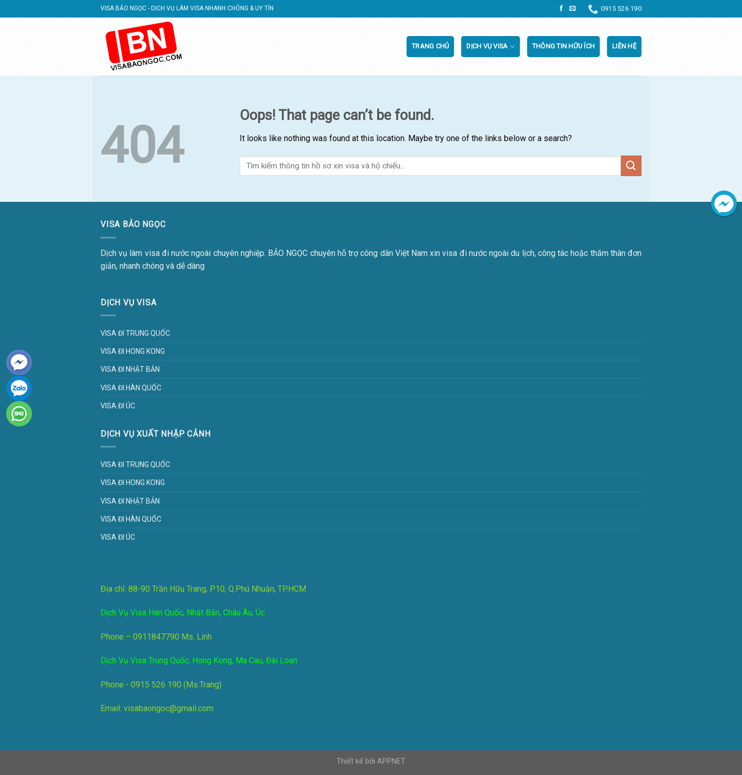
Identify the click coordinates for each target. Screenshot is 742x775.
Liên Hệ (624, 46)
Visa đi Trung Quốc (135, 333)
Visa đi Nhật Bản (130, 369)
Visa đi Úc (117, 406)
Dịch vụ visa (490, 46)
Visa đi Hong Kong (132, 351)
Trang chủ (430, 46)
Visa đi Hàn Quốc (130, 388)
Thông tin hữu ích (563, 46)
